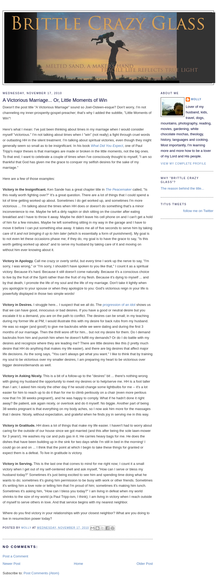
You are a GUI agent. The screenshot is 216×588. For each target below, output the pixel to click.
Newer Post (11, 564)
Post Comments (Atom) (41, 573)
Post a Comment (15, 556)
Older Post (145, 564)
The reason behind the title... (182, 188)
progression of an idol (119, 305)
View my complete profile (183, 163)
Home (78, 564)
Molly (196, 99)
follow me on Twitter (198, 211)
